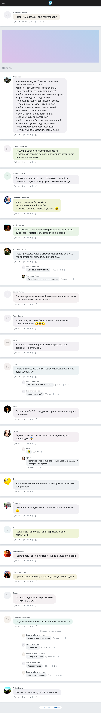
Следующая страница (50, 707)
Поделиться (44, 21)
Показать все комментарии (50, 631)
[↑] (36, 22)
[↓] (40, 22)
